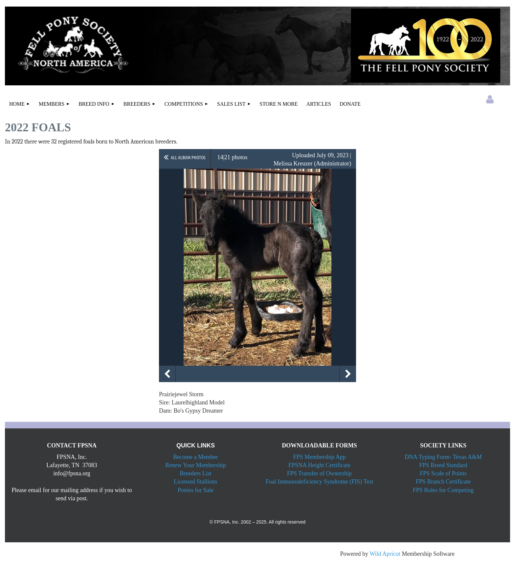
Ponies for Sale (195, 490)
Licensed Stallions (195, 481)
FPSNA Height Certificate (319, 465)
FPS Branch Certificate (443, 481)
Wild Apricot (384, 554)
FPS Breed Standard (443, 465)
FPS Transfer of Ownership (319, 473)
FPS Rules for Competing (443, 490)
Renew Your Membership (195, 465)
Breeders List (195, 473)
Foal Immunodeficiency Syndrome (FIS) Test (319, 481)
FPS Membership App (319, 457)
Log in (490, 99)
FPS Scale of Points (443, 473)
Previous (167, 374)
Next (348, 374)
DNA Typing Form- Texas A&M (443, 457)
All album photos (188, 157)
